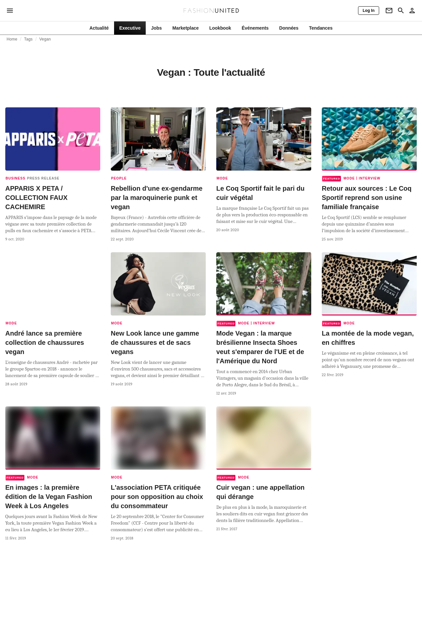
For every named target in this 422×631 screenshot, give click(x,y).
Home (12, 39)
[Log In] (368, 10)
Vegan (45, 39)
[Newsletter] (389, 10)
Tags (28, 39)
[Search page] (401, 10)
